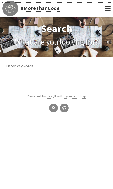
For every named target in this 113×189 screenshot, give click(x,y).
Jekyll (51, 96)
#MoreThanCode (40, 8)
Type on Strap (75, 96)
